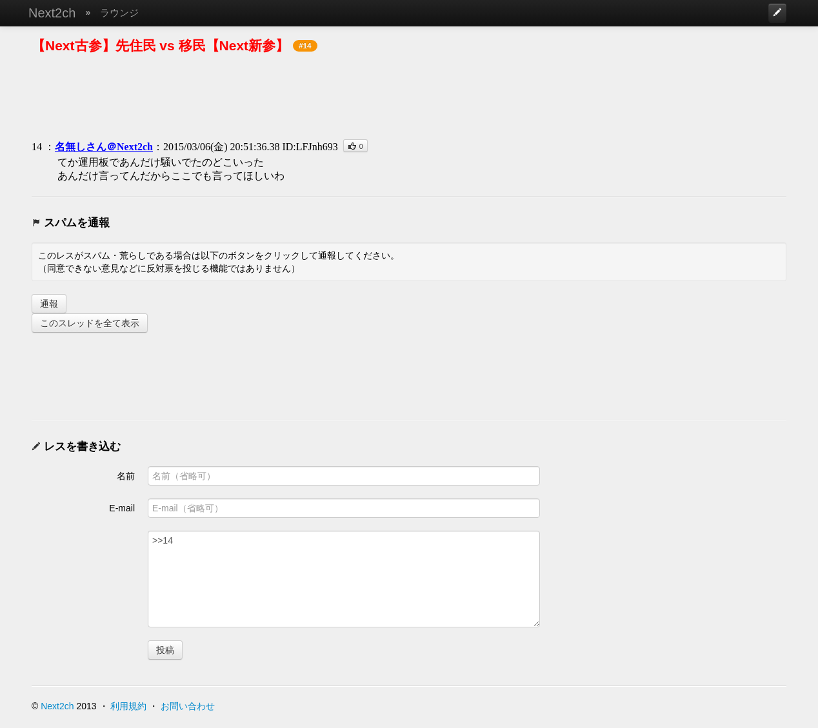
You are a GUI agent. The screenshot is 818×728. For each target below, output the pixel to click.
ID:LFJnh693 (309, 146)
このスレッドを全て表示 (89, 323)
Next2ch (51, 13)
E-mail (122, 508)
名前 (126, 476)
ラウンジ (119, 12)
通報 (49, 304)
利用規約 (128, 706)
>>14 (344, 579)
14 (37, 146)
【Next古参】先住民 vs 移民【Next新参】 (160, 45)
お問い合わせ (188, 706)
